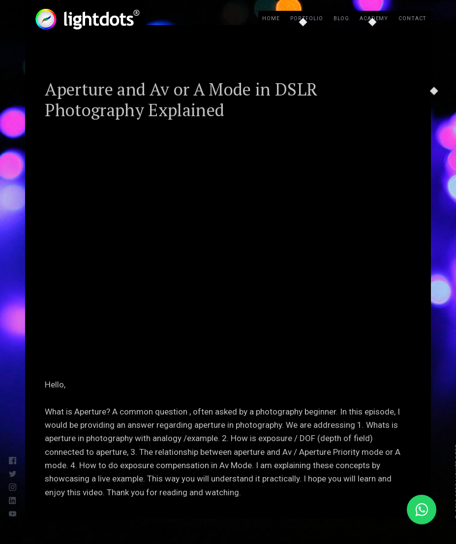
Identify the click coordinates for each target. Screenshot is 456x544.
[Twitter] (15, 473)
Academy (374, 18)
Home (270, 18)
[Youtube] (15, 512)
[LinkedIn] (15, 499)
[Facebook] (15, 459)
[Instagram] (15, 485)
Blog (341, 18)
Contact (412, 18)
